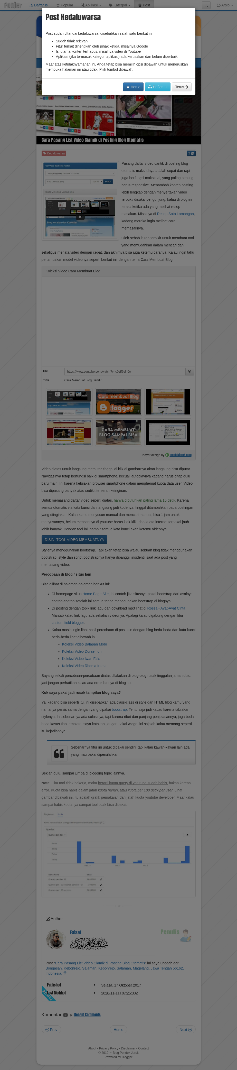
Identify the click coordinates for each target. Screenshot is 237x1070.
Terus (181, 87)
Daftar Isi (157, 87)
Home (133, 87)
